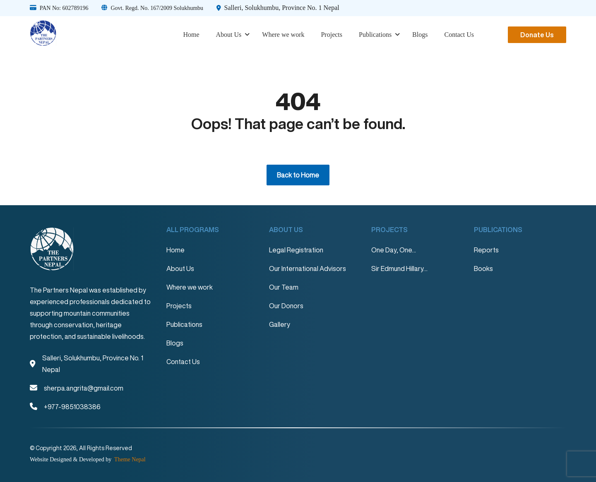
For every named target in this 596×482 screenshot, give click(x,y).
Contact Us (459, 34)
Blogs (420, 34)
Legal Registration (296, 250)
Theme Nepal (129, 459)
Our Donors (286, 305)
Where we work (283, 34)
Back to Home (298, 175)
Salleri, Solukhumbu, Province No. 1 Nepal (281, 7)
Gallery (279, 324)
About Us (229, 34)
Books (483, 268)
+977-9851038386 (72, 406)
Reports (486, 250)
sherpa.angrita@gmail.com (83, 388)
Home (191, 34)
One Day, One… (393, 250)
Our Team (283, 287)
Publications (375, 34)
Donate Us (537, 34)
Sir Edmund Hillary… (399, 268)
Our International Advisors (307, 268)
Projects (331, 34)
